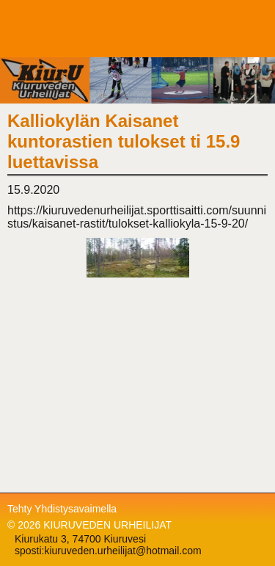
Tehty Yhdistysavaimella (62, 509)
